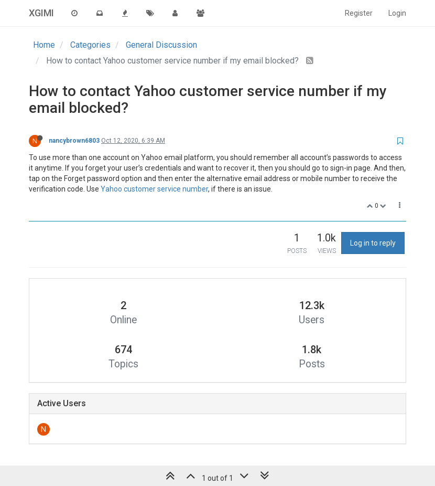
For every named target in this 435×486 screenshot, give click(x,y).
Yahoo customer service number (154, 189)
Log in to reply (373, 243)
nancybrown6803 (74, 140)
